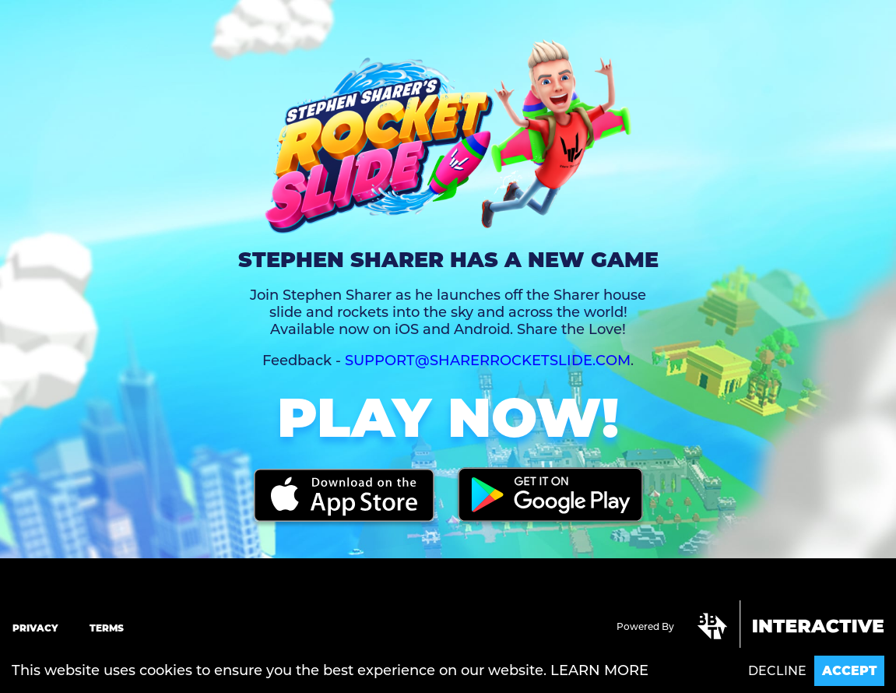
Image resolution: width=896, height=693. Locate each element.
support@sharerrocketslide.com (488, 360)
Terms (107, 628)
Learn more (599, 670)
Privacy (35, 628)
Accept (849, 670)
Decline (777, 670)
